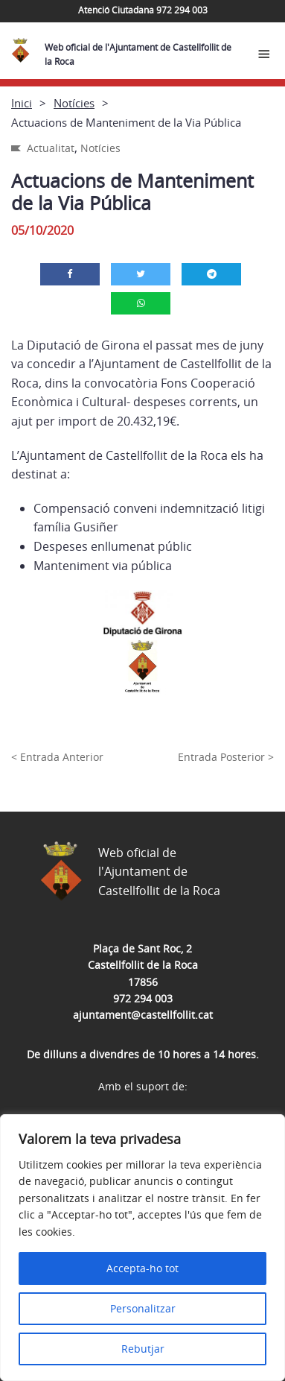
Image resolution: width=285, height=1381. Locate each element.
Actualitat (50, 148)
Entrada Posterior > (226, 757)
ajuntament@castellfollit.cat (143, 1015)
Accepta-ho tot (142, 1268)
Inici (21, 102)
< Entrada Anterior (57, 757)
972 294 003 (143, 998)
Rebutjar (142, 1349)
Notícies (74, 102)
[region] (142, 1247)
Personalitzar (143, 1308)
